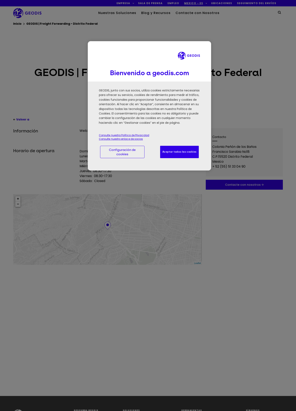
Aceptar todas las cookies (179, 151)
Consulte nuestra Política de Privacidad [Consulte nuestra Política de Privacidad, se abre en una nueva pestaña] (124, 135)
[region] (149, 106)
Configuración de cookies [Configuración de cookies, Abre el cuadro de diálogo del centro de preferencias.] (122, 152)
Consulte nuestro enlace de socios (121, 139)
